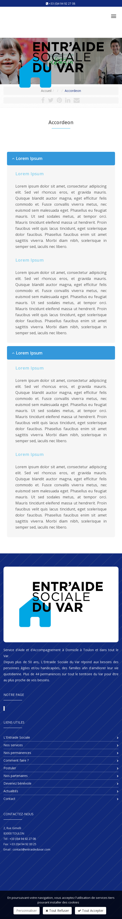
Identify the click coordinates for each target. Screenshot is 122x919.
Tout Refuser (57, 910)
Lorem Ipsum (27, 158)
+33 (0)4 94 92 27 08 (62, 4)
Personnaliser (26, 910)
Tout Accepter (90, 910)
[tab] (61, 158)
